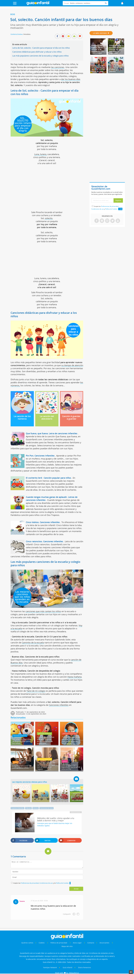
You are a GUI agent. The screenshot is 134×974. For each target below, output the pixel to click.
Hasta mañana (74, 676)
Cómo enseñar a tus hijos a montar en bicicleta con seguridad (116, 49)
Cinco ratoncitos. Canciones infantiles (44, 541)
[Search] (105, 3)
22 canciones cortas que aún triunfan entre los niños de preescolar (45, 740)
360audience (74, 973)
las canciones (57, 67)
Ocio (12, 14)
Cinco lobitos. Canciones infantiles (43, 522)
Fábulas (28, 808)
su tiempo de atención (72, 365)
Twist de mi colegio (35, 690)
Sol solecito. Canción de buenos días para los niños (21, 741)
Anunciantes (104, 943)
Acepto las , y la (41, 883)
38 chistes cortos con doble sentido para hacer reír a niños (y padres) (115, 67)
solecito (48, 218)
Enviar (76, 889)
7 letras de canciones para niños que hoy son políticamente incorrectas (71, 740)
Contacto (90, 943)
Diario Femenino (84, 967)
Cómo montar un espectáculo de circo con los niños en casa (98, 69)
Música (35, 808)
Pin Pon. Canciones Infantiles (40, 455)
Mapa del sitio (67, 946)
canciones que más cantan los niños (43, 611)
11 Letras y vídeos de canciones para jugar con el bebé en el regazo (46, 766)
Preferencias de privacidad (30, 883)
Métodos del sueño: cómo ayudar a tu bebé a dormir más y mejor (97, 49)
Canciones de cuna (46, 808)
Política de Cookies (62, 883)
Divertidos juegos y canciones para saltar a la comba (71, 767)
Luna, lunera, (40, 154)
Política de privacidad (59, 943)
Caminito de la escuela (33, 642)
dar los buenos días (70, 79)
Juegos (15, 762)
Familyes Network (50, 967)
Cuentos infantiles (17, 808)
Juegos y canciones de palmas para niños (21, 767)
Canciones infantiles (59, 705)
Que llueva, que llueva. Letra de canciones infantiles (51, 433)
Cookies (42, 943)
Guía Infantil (67, 967)
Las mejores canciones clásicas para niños (29, 782)
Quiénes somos (27, 943)
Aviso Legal (77, 943)
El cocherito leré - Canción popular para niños (48, 477)
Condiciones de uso (46, 883)
